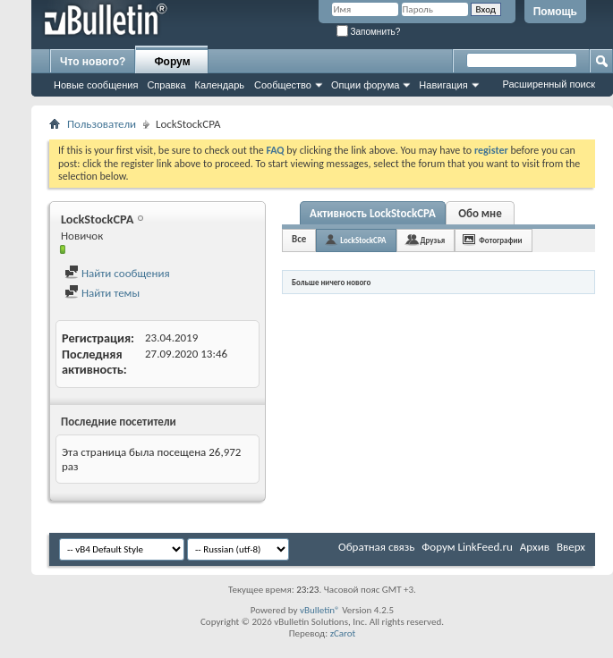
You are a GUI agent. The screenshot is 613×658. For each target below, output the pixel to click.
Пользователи (101, 124)
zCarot (343, 633)
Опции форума (365, 85)
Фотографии (500, 240)
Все (299, 239)
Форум (172, 61)
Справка (166, 85)
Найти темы (102, 292)
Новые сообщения (96, 85)
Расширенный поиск (548, 84)
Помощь (555, 11)
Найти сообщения (117, 273)
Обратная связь (376, 546)
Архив (534, 546)
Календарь (220, 85)
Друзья (433, 240)
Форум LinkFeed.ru (467, 546)
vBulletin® (320, 610)
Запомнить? (368, 32)
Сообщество (282, 85)
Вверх (571, 546)
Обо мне (480, 213)
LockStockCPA (363, 240)
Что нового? (92, 61)
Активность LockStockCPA (373, 213)
